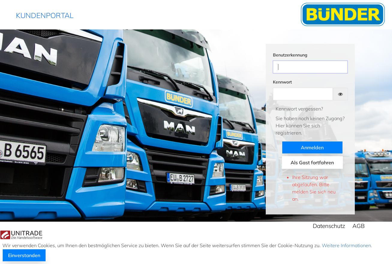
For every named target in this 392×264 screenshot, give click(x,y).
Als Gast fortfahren (312, 162)
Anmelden (312, 147)
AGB (358, 225)
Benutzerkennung (290, 55)
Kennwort (282, 82)
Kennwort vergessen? (299, 109)
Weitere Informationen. (346, 245)
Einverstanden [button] (24, 255)
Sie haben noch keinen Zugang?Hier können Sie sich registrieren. (310, 125)
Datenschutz (329, 225)
